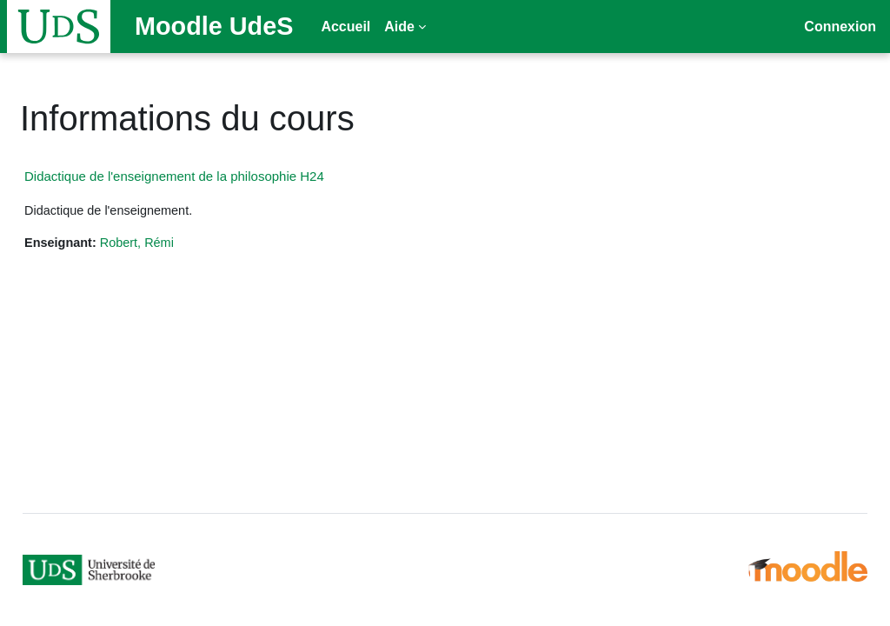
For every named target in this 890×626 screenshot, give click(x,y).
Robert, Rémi (181, 243)
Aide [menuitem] (399, 26)
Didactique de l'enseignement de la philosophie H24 (216, 176)
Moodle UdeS (214, 26)
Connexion (840, 26)
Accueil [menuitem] (345, 26)
